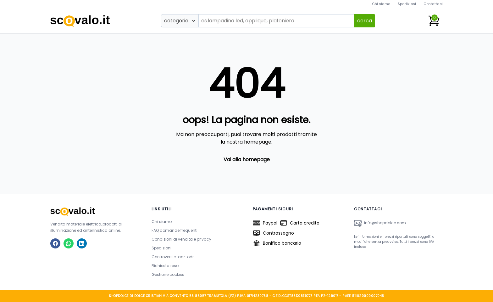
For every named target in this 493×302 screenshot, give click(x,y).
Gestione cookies (168, 274)
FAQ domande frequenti (174, 230)
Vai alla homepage (247, 159)
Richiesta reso (165, 265)
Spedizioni (407, 3)
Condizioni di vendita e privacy (181, 239)
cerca (364, 20)
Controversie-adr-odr (173, 256)
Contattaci (433, 3)
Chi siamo (381, 3)
